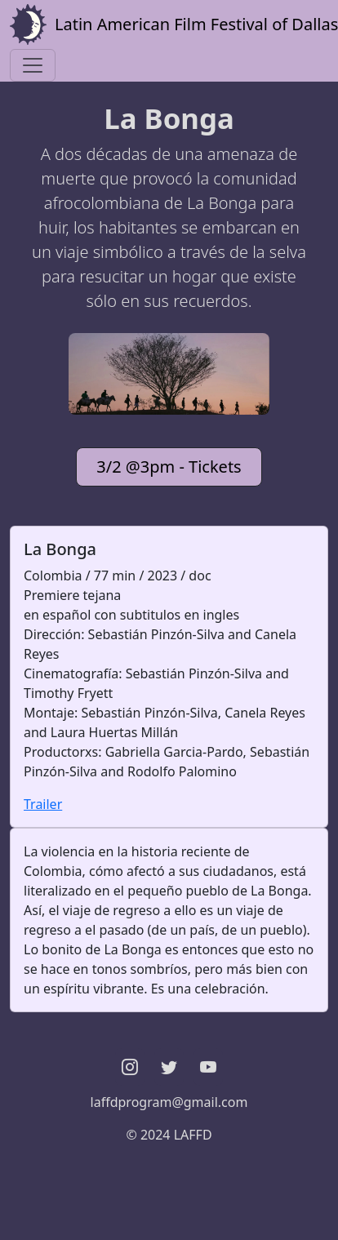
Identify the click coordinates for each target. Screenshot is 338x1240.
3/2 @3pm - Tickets (168, 467)
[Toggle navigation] (33, 65)
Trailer (43, 804)
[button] (130, 1067)
